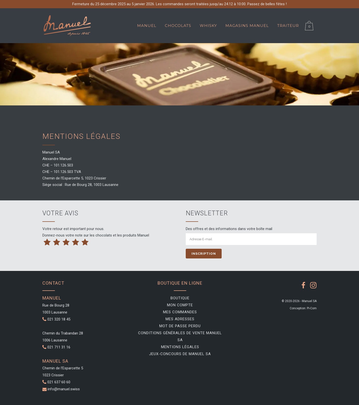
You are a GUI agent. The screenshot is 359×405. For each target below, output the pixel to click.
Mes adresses (180, 319)
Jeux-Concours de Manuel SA (180, 354)
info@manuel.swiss (64, 389)
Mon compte (180, 305)
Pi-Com (312, 308)
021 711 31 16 (56, 347)
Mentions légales (180, 347)
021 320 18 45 (56, 319)
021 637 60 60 (58, 382)
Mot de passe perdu (180, 326)
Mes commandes (180, 312)
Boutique (180, 298)
